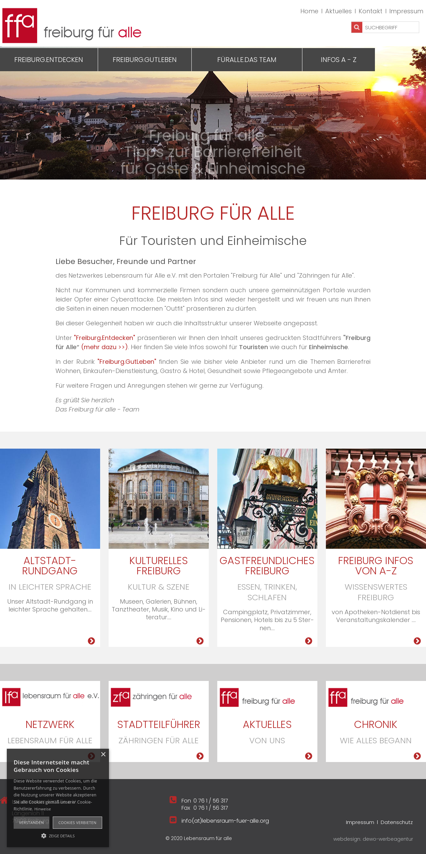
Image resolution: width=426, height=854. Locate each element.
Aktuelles (338, 11)
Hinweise (42, 808)
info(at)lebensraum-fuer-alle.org (225, 821)
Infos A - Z (339, 59)
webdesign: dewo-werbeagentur (373, 839)
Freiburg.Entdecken (48, 59)
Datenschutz (397, 822)
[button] (58, 835)
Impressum (406, 11)
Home (309, 11)
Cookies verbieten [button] (77, 822)
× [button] (103, 754)
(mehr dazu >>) (104, 347)
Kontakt (370, 11)
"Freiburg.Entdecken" (104, 337)
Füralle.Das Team (247, 59)
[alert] (58, 798)
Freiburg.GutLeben (145, 59)
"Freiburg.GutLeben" (126, 361)
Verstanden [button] (31, 822)
